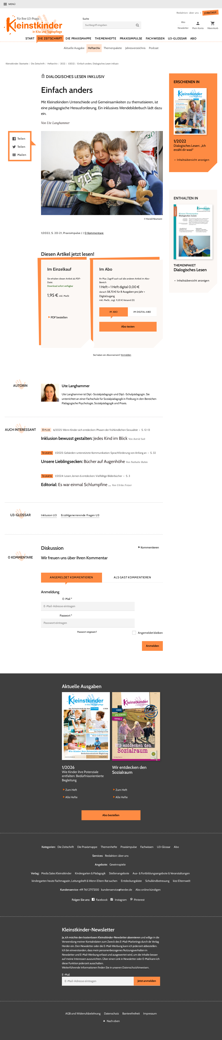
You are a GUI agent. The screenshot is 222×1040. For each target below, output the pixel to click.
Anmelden (126, 355)
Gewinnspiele (118, 855)
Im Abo (114, 316)
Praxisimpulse (129, 837)
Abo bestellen (110, 805)
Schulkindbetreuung (157, 871)
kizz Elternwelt (181, 871)
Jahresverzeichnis (135, 48)
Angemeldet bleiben (150, 623)
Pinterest (139, 890)
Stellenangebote (119, 863)
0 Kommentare (94, 233)
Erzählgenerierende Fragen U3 (80, 515)
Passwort (66, 610)
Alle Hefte (71, 787)
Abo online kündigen (148, 880)
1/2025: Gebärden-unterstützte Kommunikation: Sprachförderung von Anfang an (101, 453)
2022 (63, 63)
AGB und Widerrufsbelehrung (83, 1004)
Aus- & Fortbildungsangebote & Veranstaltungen (161, 863)
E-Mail (67, 599)
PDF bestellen (59, 321)
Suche (86, 18)
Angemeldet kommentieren (71, 577)
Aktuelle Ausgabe (74, 48)
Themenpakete (113, 48)
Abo (176, 837)
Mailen (21, 155)
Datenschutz (111, 1004)
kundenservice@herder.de (116, 880)
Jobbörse (210, 13)
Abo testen (128, 330)
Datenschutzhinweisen (135, 957)
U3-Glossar (163, 837)
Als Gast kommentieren (132, 577)
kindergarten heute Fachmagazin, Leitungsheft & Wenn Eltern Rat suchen (74, 871)
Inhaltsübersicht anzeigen (193, 160)
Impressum (150, 1004)
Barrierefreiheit (131, 1004)
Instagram (121, 890)
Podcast (153, 48)
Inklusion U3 (49, 515)
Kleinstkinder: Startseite (17, 63)
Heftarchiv (94, 48)
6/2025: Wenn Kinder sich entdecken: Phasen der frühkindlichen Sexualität (95, 430)
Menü (11, 4)
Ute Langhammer (58, 123)
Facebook (102, 890)
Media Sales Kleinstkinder (56, 863)
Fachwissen (146, 837)
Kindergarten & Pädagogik (90, 863)
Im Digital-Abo (142, 316)
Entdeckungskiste (131, 871)
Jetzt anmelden (147, 971)
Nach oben (113, 1011)
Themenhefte (109, 837)
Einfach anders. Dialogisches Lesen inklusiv (99, 63)
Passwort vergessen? (87, 622)
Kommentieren (150, 548)
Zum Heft (71, 780)
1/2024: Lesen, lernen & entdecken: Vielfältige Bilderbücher (88, 476)
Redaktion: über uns (187, 12)
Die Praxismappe (87, 837)
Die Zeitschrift (38, 63)
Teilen (21, 139)
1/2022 (72, 63)
